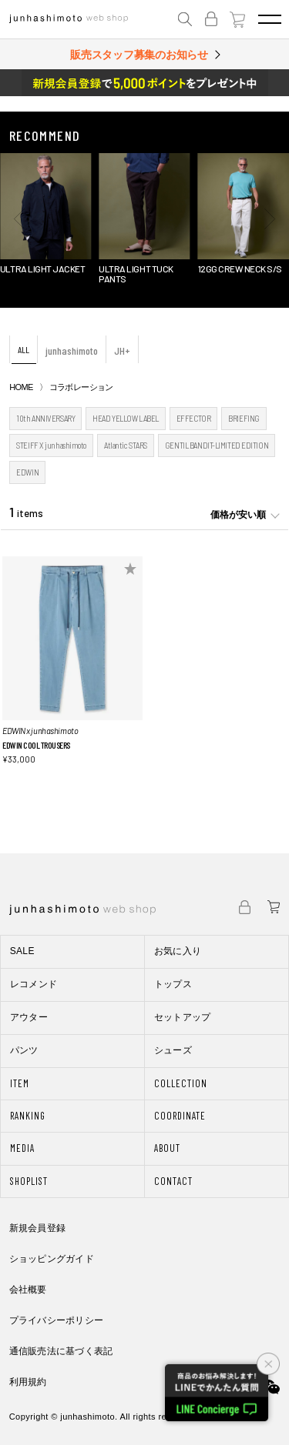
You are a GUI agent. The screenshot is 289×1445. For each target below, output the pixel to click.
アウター (29, 1017)
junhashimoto (71, 350)
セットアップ (182, 1017)
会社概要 (28, 1289)
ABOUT (167, 1148)
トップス (173, 984)
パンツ (24, 1050)
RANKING (27, 1116)
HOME (20, 387)
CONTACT (173, 1181)
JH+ (122, 350)
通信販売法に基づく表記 (61, 1351)
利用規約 (28, 1382)
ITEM (19, 1083)
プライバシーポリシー (56, 1320)
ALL (23, 349)
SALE (22, 951)
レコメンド (34, 984)
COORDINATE (180, 1116)
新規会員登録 (37, 1228)
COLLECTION (180, 1083)
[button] (19, 219)
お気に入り (178, 951)
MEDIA (22, 1148)
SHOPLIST (29, 1181)
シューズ (173, 1050)
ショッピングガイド (51, 1258)
